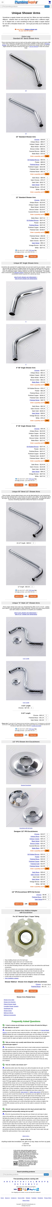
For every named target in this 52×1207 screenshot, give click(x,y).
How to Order (21, 1198)
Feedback (33, 1198)
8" (26, 344)
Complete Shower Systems (11, 1006)
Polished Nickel (34, 400)
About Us (7, 1198)
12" (26, 113)
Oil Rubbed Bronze (33, 220)
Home (2, 1198)
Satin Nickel (35, 185)
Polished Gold (35, 864)
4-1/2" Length (26, 638)
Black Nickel (35, 841)
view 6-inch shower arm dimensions (25, 277)
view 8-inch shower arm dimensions (26, 278)
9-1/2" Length (26, 682)
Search (46, 1174)
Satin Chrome (35, 874)
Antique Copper (34, 839)
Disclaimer (40, 1198)
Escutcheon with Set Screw (26, 808)
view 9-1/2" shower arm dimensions (26, 614)
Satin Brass (35, 872)
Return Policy (26, 1200)
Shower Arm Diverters (10, 1002)
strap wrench (24, 1092)
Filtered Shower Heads (10, 1004)
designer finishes (19, 272)
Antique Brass (35, 836)
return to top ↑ (26, 1136)
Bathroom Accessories (10, 1015)
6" (26, 301)
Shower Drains (8, 1010)
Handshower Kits (8, 1008)
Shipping (28, 1198)
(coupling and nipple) (36, 725)
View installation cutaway (12, 978)
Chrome (36, 139)
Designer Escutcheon (26, 765)
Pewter (37, 856)
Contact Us (13, 1198)
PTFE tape (31, 250)
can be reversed (33, 46)
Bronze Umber (34, 843)
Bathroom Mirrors (8, 1013)
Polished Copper (34, 861)
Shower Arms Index (9, 1000)
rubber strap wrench (35, 1092)
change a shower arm (31, 29)
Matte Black (35, 382)
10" (26, 70)
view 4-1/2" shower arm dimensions (25, 613)
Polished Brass (34, 164)
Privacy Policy (47, 1198)
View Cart (33, 256)
